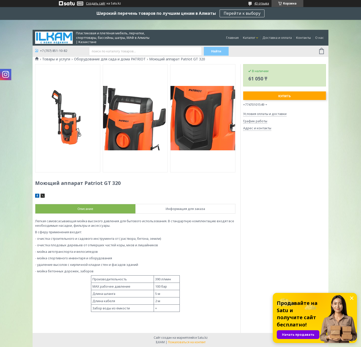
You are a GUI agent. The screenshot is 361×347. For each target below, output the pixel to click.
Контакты (303, 37)
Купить (284, 96)
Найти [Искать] (216, 51)
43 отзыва (261, 3)
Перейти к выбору (242, 13)
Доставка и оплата (277, 37)
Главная (232, 37)
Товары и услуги (56, 59)
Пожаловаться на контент (187, 342)
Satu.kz (203, 337)
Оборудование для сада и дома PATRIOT (110, 59)
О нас (319, 37)
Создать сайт (95, 3)
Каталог (249, 37)
